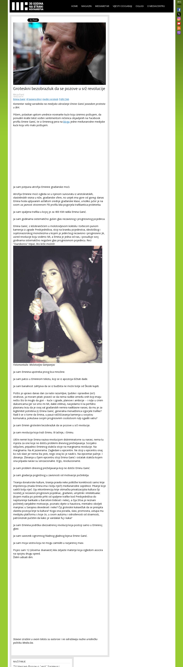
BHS (179, 2)
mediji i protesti (50, 99)
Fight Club (64, 99)
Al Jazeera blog (34, 99)
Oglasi (140, 6)
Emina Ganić (19, 99)
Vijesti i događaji (122, 6)
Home (74, 6)
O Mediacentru (156, 6)
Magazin (86, 6)
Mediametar (102, 6)
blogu (66, 121)
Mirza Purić (18, 94)
